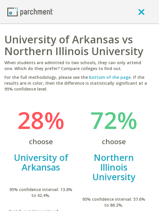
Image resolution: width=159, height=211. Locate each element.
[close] (141, 11)
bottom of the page (110, 77)
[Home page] (30, 11)
